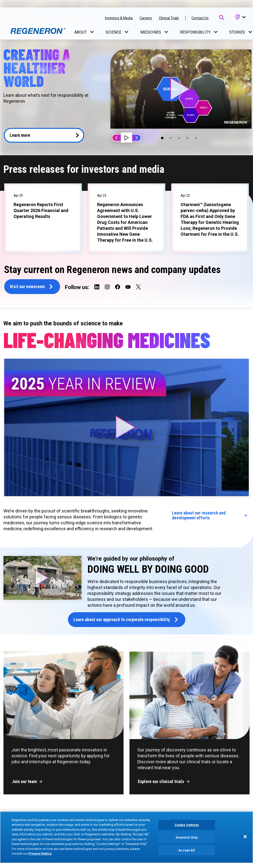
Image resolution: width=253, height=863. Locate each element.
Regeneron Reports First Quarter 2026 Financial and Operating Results (41, 210)
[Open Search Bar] (222, 17)
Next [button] (136, 137)
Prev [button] (117, 137)
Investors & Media (119, 18)
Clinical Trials (169, 18)
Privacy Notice (40, 853)
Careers (146, 18)
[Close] (245, 836)
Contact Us (200, 18)
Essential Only (187, 837)
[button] (240, 17)
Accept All (186, 850)
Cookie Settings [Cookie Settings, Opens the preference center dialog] (186, 825)
